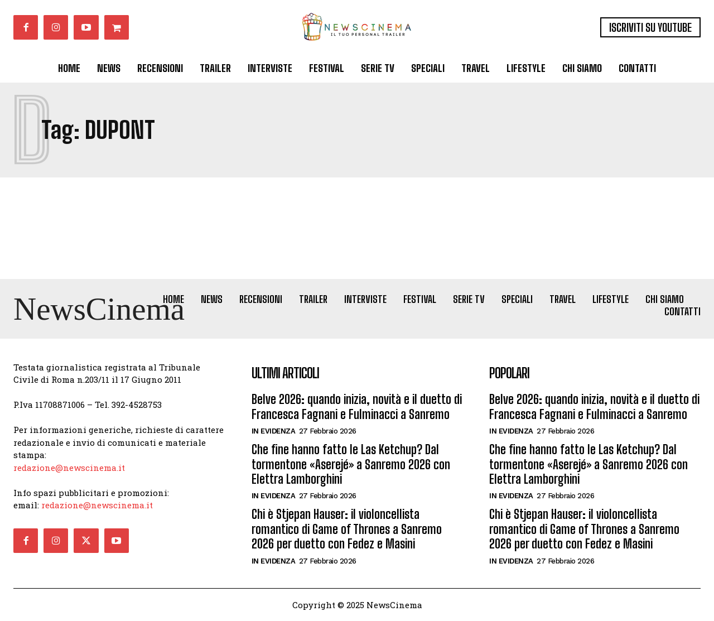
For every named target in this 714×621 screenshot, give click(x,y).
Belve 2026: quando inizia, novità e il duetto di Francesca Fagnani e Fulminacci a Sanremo (357, 406)
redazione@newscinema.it (69, 467)
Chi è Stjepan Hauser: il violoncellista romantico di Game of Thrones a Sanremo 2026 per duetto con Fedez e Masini (347, 529)
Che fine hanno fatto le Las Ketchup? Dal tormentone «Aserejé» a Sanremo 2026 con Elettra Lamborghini (351, 464)
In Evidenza (274, 431)
